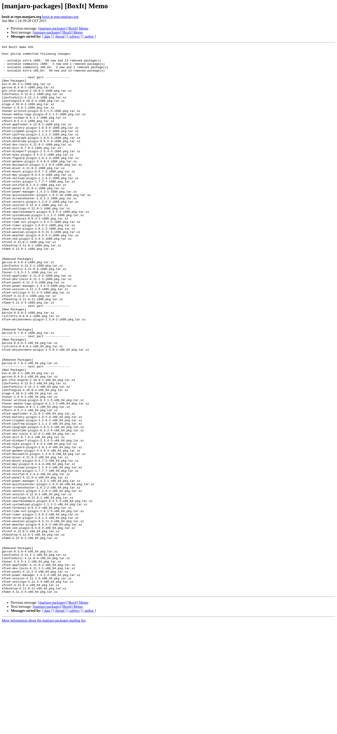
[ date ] (47, 36)
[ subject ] (74, 36)
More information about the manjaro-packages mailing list (43, 730)
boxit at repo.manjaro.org (60, 17)
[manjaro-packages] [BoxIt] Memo (63, 28)
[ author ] (89, 36)
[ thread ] (59, 36)
